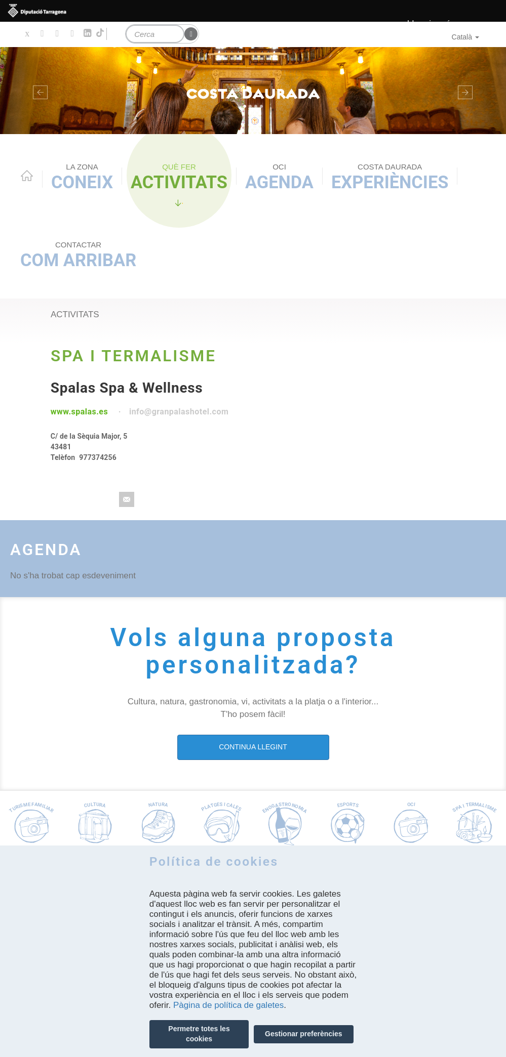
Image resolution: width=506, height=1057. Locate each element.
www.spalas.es (79, 411)
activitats (75, 314)
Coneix (82, 177)
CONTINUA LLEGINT (253, 747)
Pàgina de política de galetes (228, 1005)
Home (26, 176)
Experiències (389, 177)
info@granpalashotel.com (178, 411)
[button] (38, 90)
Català (465, 37)
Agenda (279, 177)
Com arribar (78, 255)
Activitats (179, 177)
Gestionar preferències (303, 1034)
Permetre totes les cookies (198, 1034)
